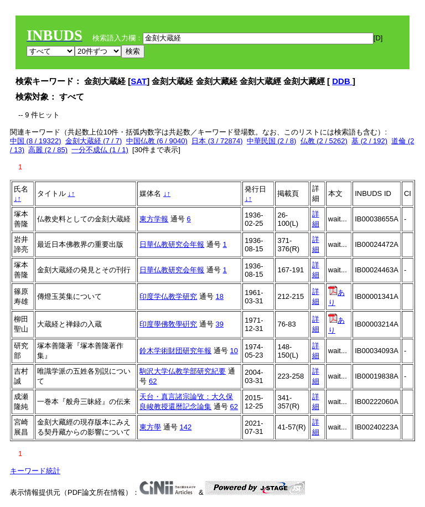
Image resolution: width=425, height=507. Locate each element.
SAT (139, 81)
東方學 (150, 427)
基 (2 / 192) (369, 141)
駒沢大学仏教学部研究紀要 (182, 371)
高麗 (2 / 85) (48, 150)
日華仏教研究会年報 (171, 244)
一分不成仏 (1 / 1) (99, 150)
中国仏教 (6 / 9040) (157, 141)
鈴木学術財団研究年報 (175, 350)
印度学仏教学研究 (168, 296)
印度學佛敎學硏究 (168, 324)
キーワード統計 (35, 471)
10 (234, 350)
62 (153, 381)
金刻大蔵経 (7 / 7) (93, 141)
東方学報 (153, 219)
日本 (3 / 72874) (217, 141)
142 (186, 427)
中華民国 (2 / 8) (272, 141)
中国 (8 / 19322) (35, 141)
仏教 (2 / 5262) (324, 141)
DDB (342, 81)
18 (220, 296)
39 (220, 324)
